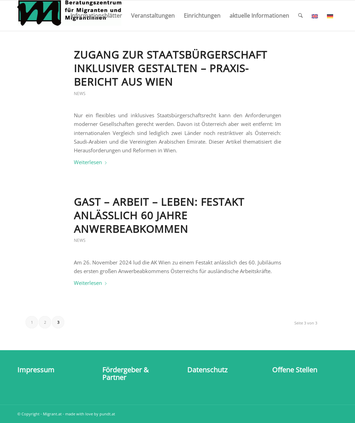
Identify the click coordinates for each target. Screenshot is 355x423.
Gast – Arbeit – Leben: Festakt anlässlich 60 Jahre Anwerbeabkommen (159, 215)
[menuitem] (96, 15)
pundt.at (107, 413)
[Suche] (300, 15)
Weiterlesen (90, 162)
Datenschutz (207, 369)
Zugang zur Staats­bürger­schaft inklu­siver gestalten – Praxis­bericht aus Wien (170, 68)
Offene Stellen (294, 369)
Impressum (35, 369)
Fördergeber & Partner (125, 373)
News (80, 93)
